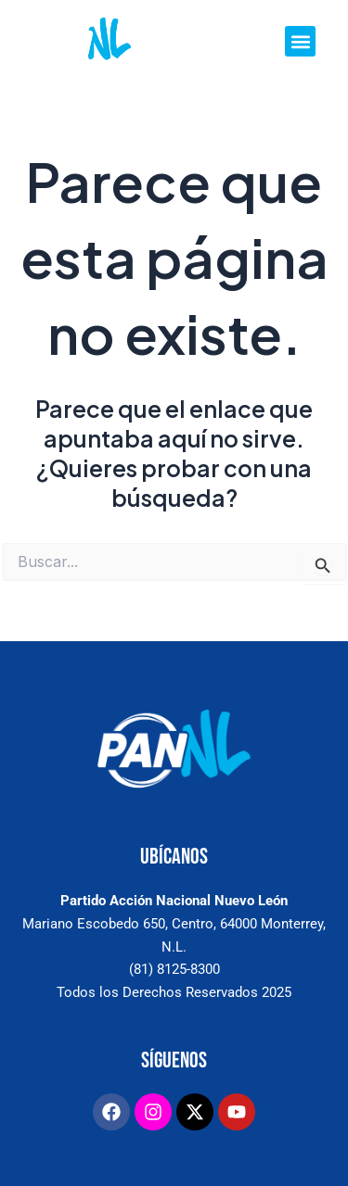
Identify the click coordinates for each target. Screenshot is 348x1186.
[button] (300, 41)
